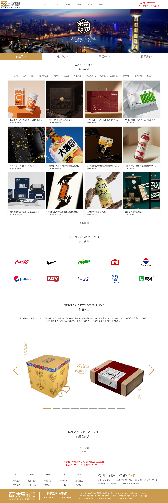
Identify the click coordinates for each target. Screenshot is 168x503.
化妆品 (66, 76)
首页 (46, 5)
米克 (57, 5)
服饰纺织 (138, 76)
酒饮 (33, 76)
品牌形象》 (63, 56)
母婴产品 (77, 76)
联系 (101, 5)
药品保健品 (44, 76)
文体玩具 (102, 76)
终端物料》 (105, 56)
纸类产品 (89, 76)
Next (152, 370)
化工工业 (126, 76)
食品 (24, 76)
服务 (79, 5)
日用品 (56, 76)
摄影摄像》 (147, 56)
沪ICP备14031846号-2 (124, 498)
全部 (16, 76)
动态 (90, 5)
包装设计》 (21, 56)
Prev (16, 370)
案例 (68, 5)
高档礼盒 (150, 76)
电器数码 (114, 76)
